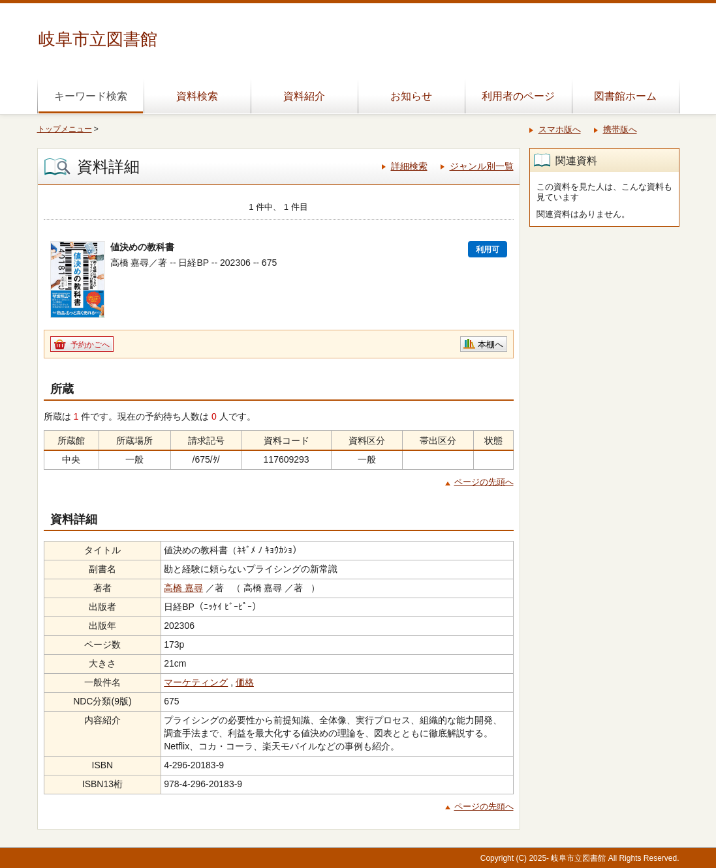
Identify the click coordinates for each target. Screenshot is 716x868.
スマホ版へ (559, 129)
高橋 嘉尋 (183, 588)
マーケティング (196, 682)
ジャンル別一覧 (482, 166)
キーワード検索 (90, 96)
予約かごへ (90, 344)
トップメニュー (64, 129)
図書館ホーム (625, 96)
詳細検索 (409, 166)
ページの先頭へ (484, 482)
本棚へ (490, 344)
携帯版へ (620, 129)
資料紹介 (304, 96)
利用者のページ (518, 96)
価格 (245, 682)
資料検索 (197, 96)
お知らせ (411, 96)
